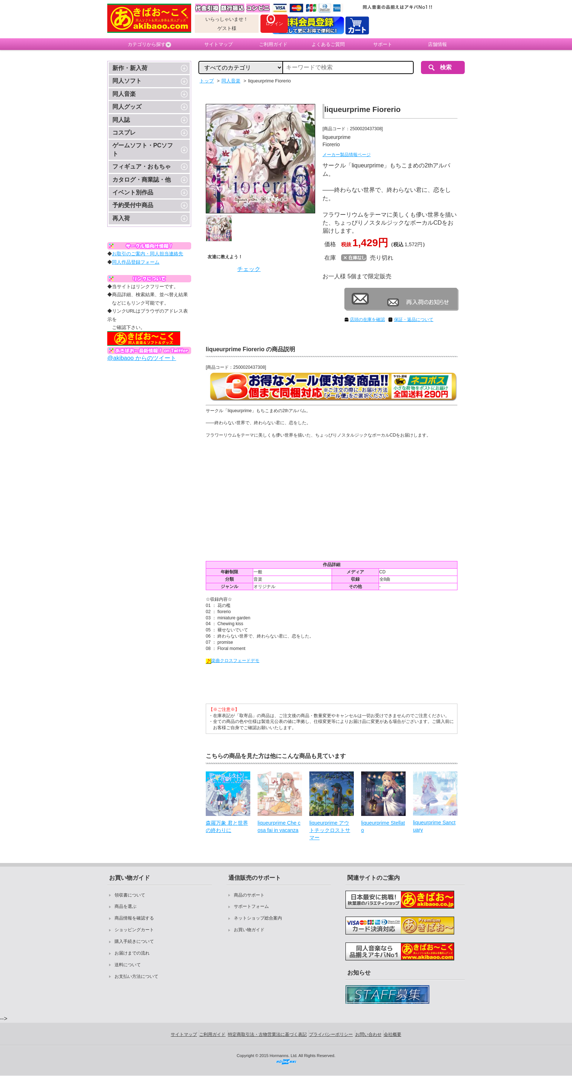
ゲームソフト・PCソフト (142, 149)
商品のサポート (249, 895)
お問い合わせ (368, 1034)
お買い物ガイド (249, 929)
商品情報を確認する (134, 918)
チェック (248, 269)
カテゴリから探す (149, 44)
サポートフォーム (251, 906)
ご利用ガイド (273, 44)
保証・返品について (413, 319)
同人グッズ (127, 107)
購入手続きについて (134, 941)
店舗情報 (437, 44)
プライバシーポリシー (331, 1034)
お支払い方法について (136, 976)
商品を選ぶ (125, 906)
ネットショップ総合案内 (258, 918)
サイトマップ (218, 44)
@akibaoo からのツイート (141, 358)
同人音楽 (124, 94)
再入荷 (121, 218)
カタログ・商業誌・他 (141, 180)
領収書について (130, 895)
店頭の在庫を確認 (367, 319)
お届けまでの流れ (132, 953)
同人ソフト (127, 81)
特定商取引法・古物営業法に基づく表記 (267, 1034)
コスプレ (124, 132)
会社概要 (392, 1034)
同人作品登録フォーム (135, 262)
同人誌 (121, 120)
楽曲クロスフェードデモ (232, 660)
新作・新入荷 (129, 68)
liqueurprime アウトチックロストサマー (329, 830)
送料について (128, 964)
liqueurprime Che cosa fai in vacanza (279, 826)
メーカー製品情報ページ (346, 154)
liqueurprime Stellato (383, 826)
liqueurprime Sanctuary (434, 826)
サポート (382, 44)
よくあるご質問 (328, 44)
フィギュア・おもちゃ (141, 166)
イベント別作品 (132, 192)
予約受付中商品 (132, 205)
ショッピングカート (134, 929)
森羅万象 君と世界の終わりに (227, 826)
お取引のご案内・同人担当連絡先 (147, 253)
